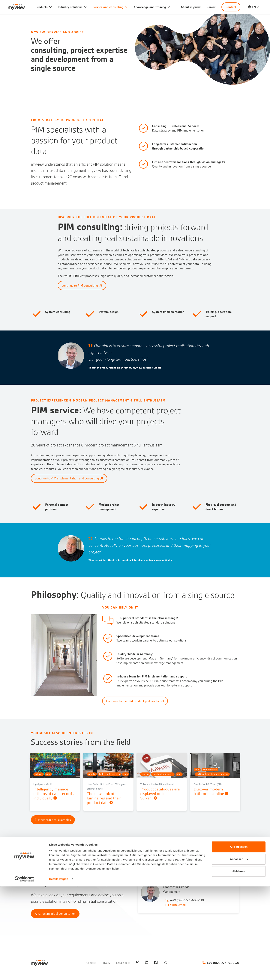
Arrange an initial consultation (55, 912)
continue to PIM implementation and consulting (69, 478)
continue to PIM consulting (82, 285)
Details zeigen (58, 961)
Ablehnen (238, 954)
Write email (178, 903)
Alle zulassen (239, 929)
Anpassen (239, 941)
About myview (191, 7)
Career (211, 7)
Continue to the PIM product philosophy (135, 701)
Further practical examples (53, 818)
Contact (231, 7)
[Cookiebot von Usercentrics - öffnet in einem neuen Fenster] (24, 962)
